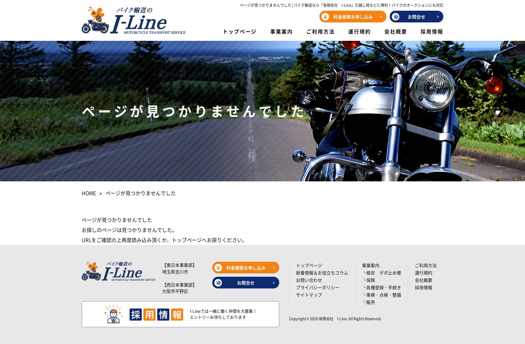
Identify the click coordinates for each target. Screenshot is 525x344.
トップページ (240, 31)
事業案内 (281, 31)
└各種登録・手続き (381, 287)
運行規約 (359, 31)
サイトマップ (309, 294)
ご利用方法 (320, 31)
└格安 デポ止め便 (381, 272)
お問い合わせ (309, 280)
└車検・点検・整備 (381, 294)
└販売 (368, 302)
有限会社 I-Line (333, 319)
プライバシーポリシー (318, 287)
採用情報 (432, 31)
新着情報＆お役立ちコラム (322, 272)
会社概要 (395, 31)
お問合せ (416, 16)
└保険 (368, 280)
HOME (89, 193)
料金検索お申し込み (353, 16)
